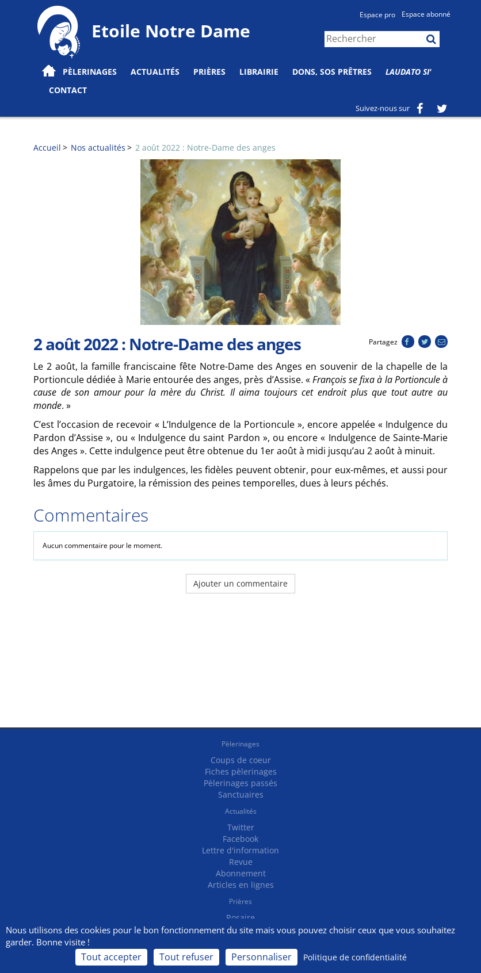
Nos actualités (98, 147)
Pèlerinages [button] (90, 71)
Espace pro (377, 15)
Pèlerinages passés (240, 782)
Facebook (240, 838)
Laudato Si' (408, 71)
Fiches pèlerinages (241, 771)
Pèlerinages (240, 744)
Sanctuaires (241, 794)
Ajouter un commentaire (240, 583)
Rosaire (240, 917)
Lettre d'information (240, 850)
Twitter (240, 827)
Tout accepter (111, 957)
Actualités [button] (155, 71)
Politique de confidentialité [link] (355, 957)
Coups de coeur (241, 759)
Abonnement (241, 873)
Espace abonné (426, 14)
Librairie (258, 71)
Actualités (241, 811)
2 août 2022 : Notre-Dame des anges (205, 147)
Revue (241, 861)
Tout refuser (186, 957)
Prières (209, 71)
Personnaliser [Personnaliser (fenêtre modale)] (261, 957)
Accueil (47, 147)
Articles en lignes (241, 884)
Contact (68, 90)
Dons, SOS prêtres (332, 71)
